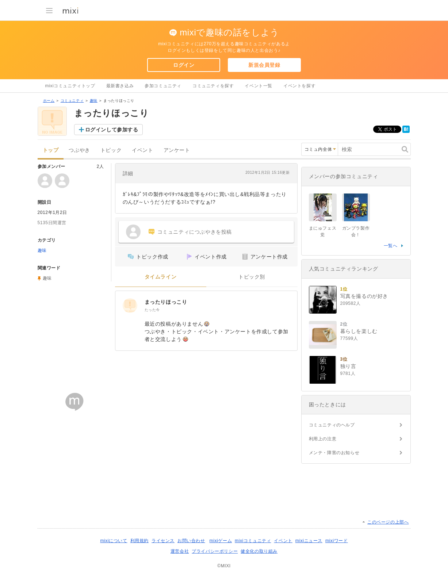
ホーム (49, 101)
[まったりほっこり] (130, 305)
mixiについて (113, 540)
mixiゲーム (221, 540)
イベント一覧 (258, 85)
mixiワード (336, 540)
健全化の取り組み (259, 551)
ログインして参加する (111, 130)
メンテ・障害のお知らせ (334, 452)
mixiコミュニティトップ (70, 85)
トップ (51, 150)
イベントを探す (299, 85)
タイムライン (161, 277)
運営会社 (180, 551)
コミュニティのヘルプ (332, 425)
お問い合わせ (191, 540)
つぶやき (79, 150)
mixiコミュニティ (253, 540)
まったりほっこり (166, 302)
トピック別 (251, 277)
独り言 (348, 366)
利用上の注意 (323, 438)
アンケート (177, 150)
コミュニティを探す (213, 85)
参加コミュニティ (163, 85)
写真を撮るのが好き (364, 296)
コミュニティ (72, 101)
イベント (142, 150)
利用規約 (139, 540)
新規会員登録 (264, 65)
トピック (111, 150)
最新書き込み (120, 85)
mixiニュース (308, 540)
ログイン (183, 65)
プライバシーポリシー (215, 551)
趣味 (93, 101)
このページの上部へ (388, 522)
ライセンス (163, 540)
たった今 (152, 310)
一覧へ (391, 245)
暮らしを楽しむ (359, 331)
